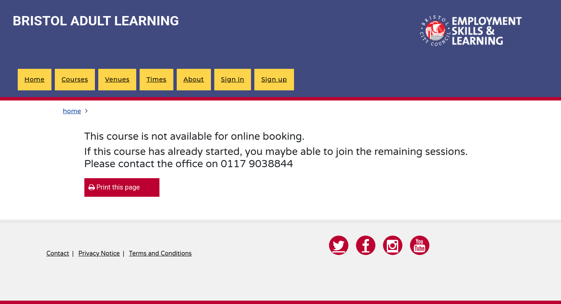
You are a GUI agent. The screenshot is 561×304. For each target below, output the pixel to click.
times (156, 79)
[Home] (469, 31)
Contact (57, 253)
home (34, 79)
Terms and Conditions (160, 253)
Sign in (232, 79)
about (193, 79)
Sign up (274, 79)
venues (117, 79)
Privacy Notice (99, 253)
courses (75, 79)
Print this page (114, 187)
